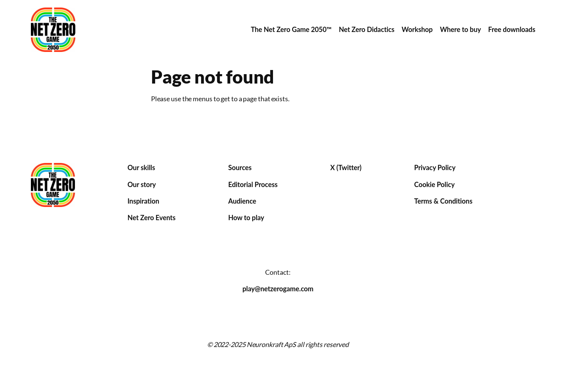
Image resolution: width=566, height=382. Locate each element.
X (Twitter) (346, 167)
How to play (246, 217)
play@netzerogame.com (278, 289)
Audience (242, 201)
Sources (240, 167)
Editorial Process (253, 184)
